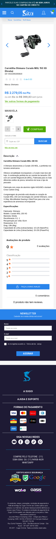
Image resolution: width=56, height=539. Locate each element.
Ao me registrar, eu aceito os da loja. (23, 344)
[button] (7, 45)
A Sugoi (28, 391)
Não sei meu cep (11, 148)
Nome (28, 326)
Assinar (28, 353)
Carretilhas (17, 20)
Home (4, 20)
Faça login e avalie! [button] (28, 286)
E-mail (28, 336)
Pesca (10, 20)
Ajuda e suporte (28, 399)
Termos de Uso (31, 344)
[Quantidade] (13, 129)
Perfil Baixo (27, 20)
